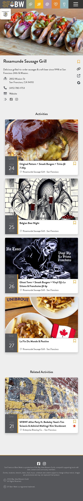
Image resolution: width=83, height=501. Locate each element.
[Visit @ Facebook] (11, 99)
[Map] (79, 83)
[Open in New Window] (79, 76)
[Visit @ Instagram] (17, 99)
